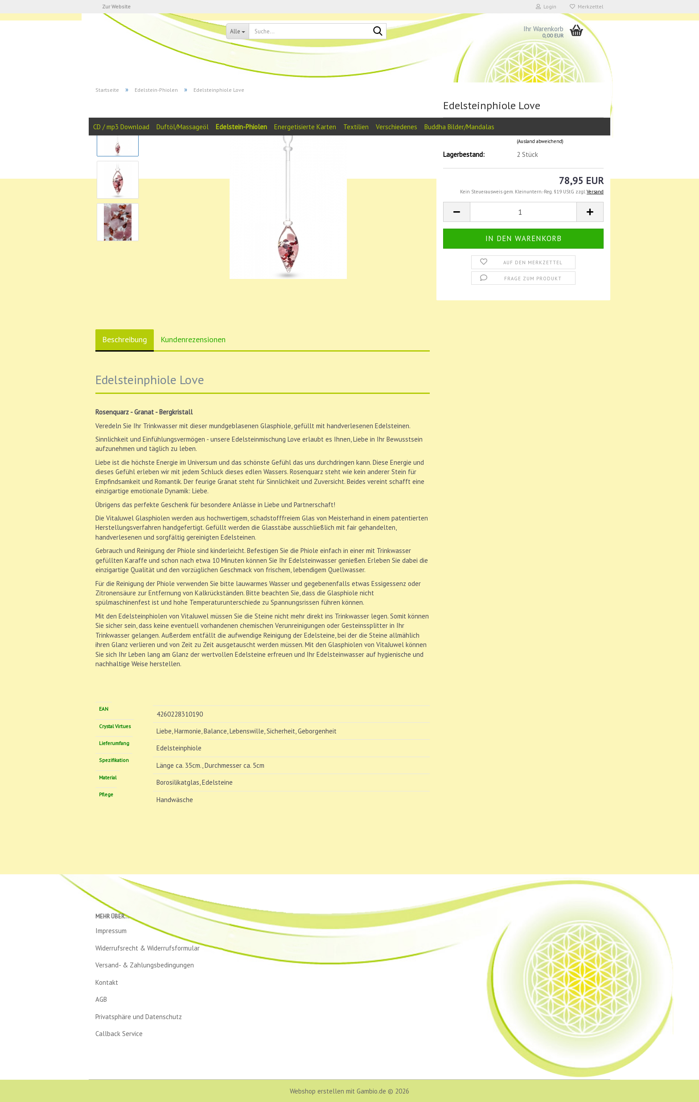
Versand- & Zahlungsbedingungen (144, 965)
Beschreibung (124, 339)
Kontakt (106, 982)
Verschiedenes (396, 127)
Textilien (356, 127)
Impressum (111, 930)
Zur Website (116, 6)
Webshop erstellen (317, 1091)
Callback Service (119, 1033)
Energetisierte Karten (305, 127)
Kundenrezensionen (193, 339)
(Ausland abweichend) (540, 141)
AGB (101, 999)
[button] (456, 212)
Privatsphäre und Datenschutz (138, 1016)
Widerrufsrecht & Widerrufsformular (147, 948)
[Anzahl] (523, 212)
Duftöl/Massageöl (182, 127)
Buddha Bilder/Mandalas (459, 127)
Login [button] (546, 6)
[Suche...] (237, 31)
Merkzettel (587, 6)
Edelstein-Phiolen (241, 127)
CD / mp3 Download (121, 127)
